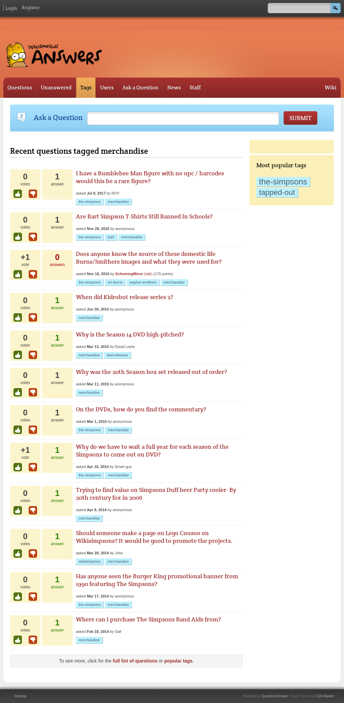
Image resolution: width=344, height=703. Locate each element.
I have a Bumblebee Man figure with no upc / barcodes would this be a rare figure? (150, 177)
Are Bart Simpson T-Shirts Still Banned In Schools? (144, 216)
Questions (19, 87)
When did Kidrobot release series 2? (124, 297)
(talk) (148, 274)
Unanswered (56, 87)
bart (111, 237)
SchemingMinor (129, 274)
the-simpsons (283, 181)
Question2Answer (274, 696)
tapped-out (277, 192)
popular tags (178, 661)
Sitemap (20, 696)
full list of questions (135, 661)
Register (30, 7)
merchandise (118, 202)
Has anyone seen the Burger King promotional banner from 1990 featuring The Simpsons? (157, 580)
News (174, 87)
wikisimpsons (90, 561)
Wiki (331, 87)
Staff (195, 87)
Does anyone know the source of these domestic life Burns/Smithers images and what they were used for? (149, 257)
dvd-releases (117, 355)
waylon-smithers (143, 282)
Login (11, 8)
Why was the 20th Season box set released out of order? (151, 372)
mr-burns (115, 282)
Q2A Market (325, 696)
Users (107, 87)
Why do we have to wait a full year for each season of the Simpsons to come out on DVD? (152, 450)
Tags (85, 87)
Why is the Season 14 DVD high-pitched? (130, 334)
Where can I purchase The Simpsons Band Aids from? (148, 619)
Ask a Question (140, 87)
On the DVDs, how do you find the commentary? (141, 409)
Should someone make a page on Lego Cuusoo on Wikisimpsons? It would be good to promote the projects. (154, 537)
